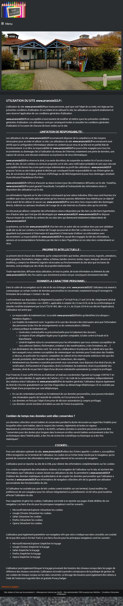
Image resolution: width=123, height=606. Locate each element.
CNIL (82, 397)
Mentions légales (10, 586)
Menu (8, 23)
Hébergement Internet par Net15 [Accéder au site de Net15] (49, 592)
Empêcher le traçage (51, 543)
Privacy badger (59, 578)
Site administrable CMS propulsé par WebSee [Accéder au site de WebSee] (82, 592)
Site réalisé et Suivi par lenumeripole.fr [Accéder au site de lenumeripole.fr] (19, 592)
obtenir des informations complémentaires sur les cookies (86, 464)
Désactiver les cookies (52, 510)
